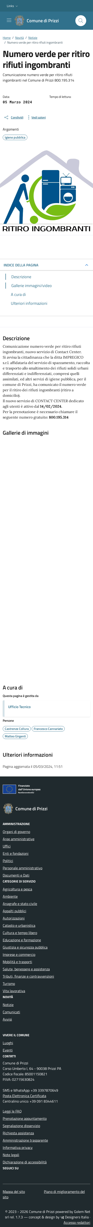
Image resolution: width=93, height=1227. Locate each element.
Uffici (7, 846)
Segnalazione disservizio (21, 1125)
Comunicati (11, 1012)
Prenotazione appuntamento (25, 1118)
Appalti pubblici (14, 911)
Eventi (8, 1050)
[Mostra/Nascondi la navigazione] (9, 20)
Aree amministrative (18, 839)
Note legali (11, 1155)
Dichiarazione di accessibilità (25, 1162)
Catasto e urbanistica (19, 925)
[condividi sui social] (13, 117)
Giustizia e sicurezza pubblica (25, 947)
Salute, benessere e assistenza (26, 969)
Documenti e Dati (16, 875)
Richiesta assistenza (18, 1133)
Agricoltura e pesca (17, 889)
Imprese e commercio (19, 954)
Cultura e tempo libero (20, 932)
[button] (13, 6)
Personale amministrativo (22, 868)
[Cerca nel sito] (80, 20)
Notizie (8, 1004)
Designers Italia (74, 1217)
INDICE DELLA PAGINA (21, 265)
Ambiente (10, 896)
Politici (8, 860)
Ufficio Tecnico (19, 706)
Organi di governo (16, 831)
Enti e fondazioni (16, 853)
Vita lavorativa (14, 991)
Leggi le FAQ (12, 1111)
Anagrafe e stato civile (20, 903)
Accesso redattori (77, 1222)
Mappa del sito (14, 1191)
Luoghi (8, 1043)
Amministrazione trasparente (25, 1140)
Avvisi (7, 1019)
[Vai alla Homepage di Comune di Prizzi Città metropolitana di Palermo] (39, 20)
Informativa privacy (18, 1147)
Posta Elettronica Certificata (24, 1095)
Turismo (9, 983)
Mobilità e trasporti (17, 961)
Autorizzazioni (14, 918)
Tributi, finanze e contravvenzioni (28, 976)
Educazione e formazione (22, 940)
